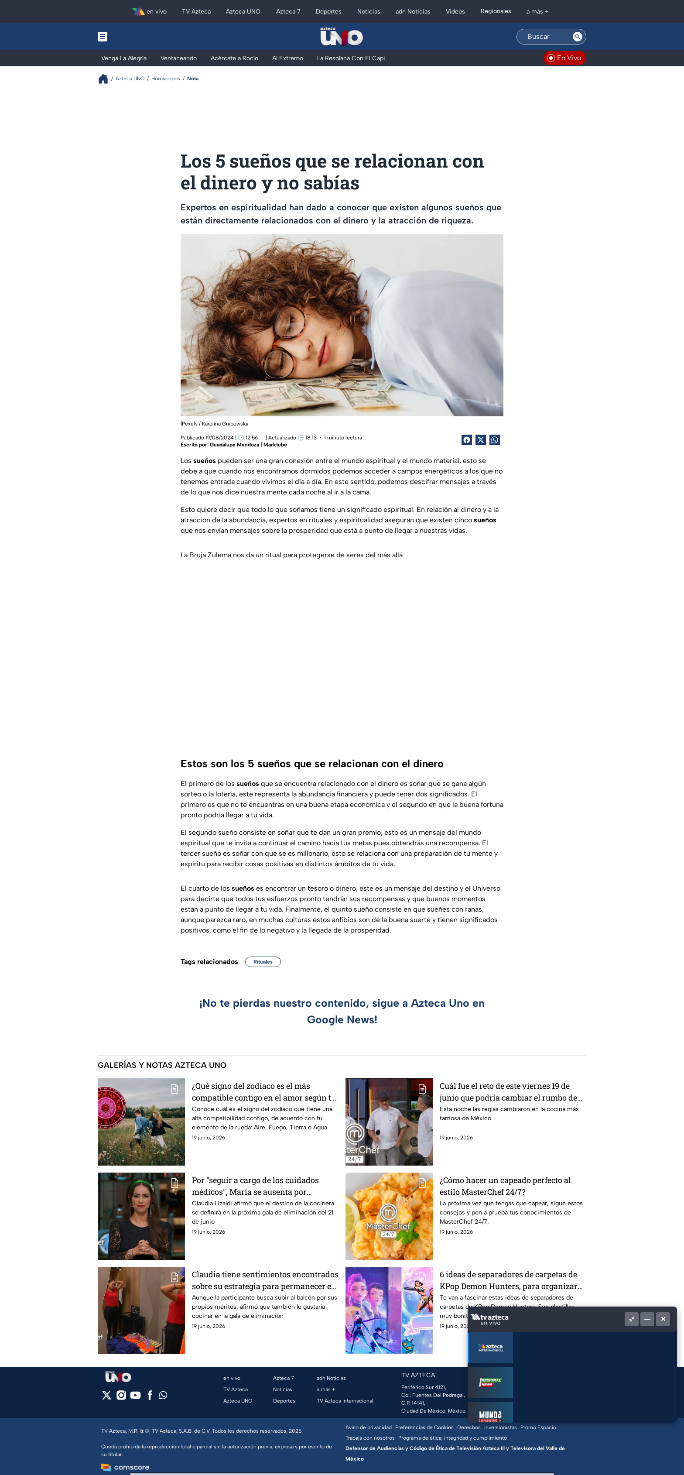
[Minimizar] (647, 1319)
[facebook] (149, 1398)
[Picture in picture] (632, 1319)
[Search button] (577, 36)
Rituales (263, 962)
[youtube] (135, 1398)
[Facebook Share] (467, 440)
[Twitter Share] (480, 440)
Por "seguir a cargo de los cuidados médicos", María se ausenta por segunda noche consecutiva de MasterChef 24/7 (255, 1186)
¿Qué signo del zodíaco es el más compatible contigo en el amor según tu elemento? (264, 1092)
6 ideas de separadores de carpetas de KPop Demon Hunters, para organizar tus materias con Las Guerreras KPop (509, 1280)
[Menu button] (133, 37)
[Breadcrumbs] (107, 78)
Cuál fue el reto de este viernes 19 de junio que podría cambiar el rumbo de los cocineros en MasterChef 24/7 (508, 1092)
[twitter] (106, 1398)
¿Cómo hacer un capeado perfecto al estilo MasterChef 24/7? (505, 1186)
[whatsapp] (163, 1397)
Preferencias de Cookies (424, 1427)
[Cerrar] (663, 1319)
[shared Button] (494, 440)
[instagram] (121, 1398)
